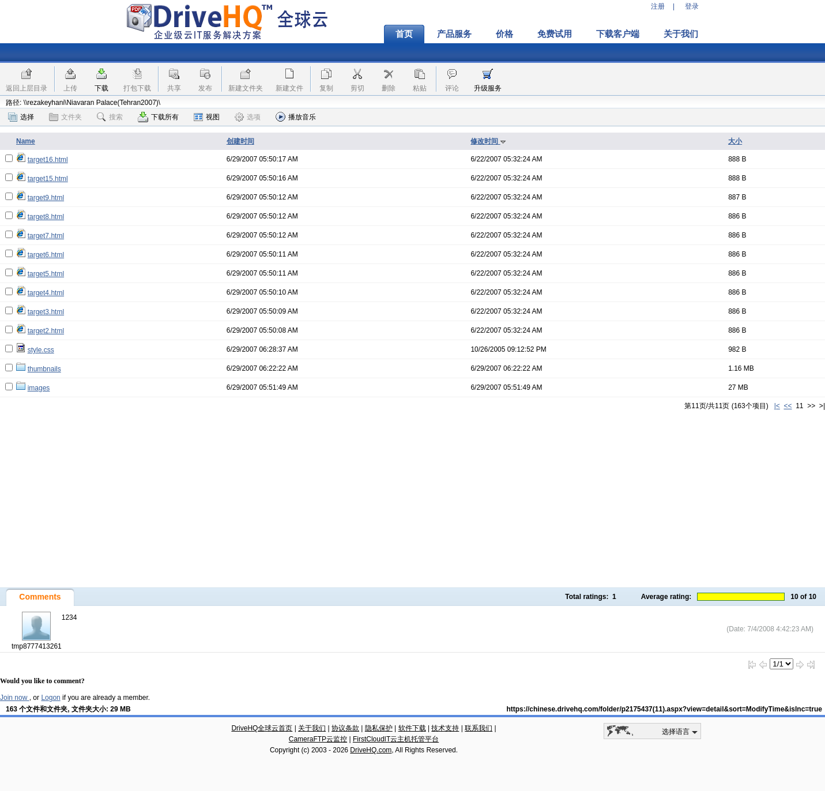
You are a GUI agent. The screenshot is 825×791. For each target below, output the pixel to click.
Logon (50, 698)
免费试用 (554, 34)
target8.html (46, 217)
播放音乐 (296, 117)
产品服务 (454, 34)
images (39, 388)
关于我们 (681, 34)
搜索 (110, 117)
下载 (101, 88)
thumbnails (44, 369)
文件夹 (65, 117)
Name (25, 141)
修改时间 (488, 141)
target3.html (46, 312)
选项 (248, 117)
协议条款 (345, 728)
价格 (504, 34)
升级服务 (488, 88)
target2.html (46, 331)
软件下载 (412, 728)
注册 (658, 6)
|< (777, 406)
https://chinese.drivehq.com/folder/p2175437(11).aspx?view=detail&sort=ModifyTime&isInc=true (664, 709)
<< (787, 406)
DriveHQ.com (370, 750)
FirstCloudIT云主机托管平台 (396, 739)
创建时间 (240, 141)
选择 (21, 117)
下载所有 (158, 117)
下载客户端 (617, 34)
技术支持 (445, 728)
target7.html (46, 236)
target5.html (46, 274)
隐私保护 (379, 728)
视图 (207, 117)
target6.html (46, 255)
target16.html (48, 160)
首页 (404, 34)
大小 (735, 141)
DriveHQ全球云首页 (261, 728)
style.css (41, 350)
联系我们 (478, 728)
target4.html (46, 293)
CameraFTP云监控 (318, 739)
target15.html (48, 179)
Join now (14, 698)
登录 (692, 6)
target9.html (46, 198)
